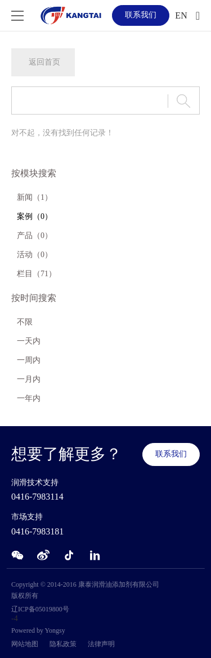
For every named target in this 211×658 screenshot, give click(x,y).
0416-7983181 (37, 531)
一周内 (29, 360)
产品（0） (34, 235)
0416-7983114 (37, 496)
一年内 (29, 398)
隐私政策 (63, 644)
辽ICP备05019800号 (40, 609)
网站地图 (24, 644)
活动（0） (34, 254)
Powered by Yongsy (38, 630)
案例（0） (34, 216)
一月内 (29, 379)
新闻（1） (34, 197)
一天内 (29, 341)
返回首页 (44, 62)
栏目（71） (36, 273)
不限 (25, 322)
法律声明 (101, 644)
